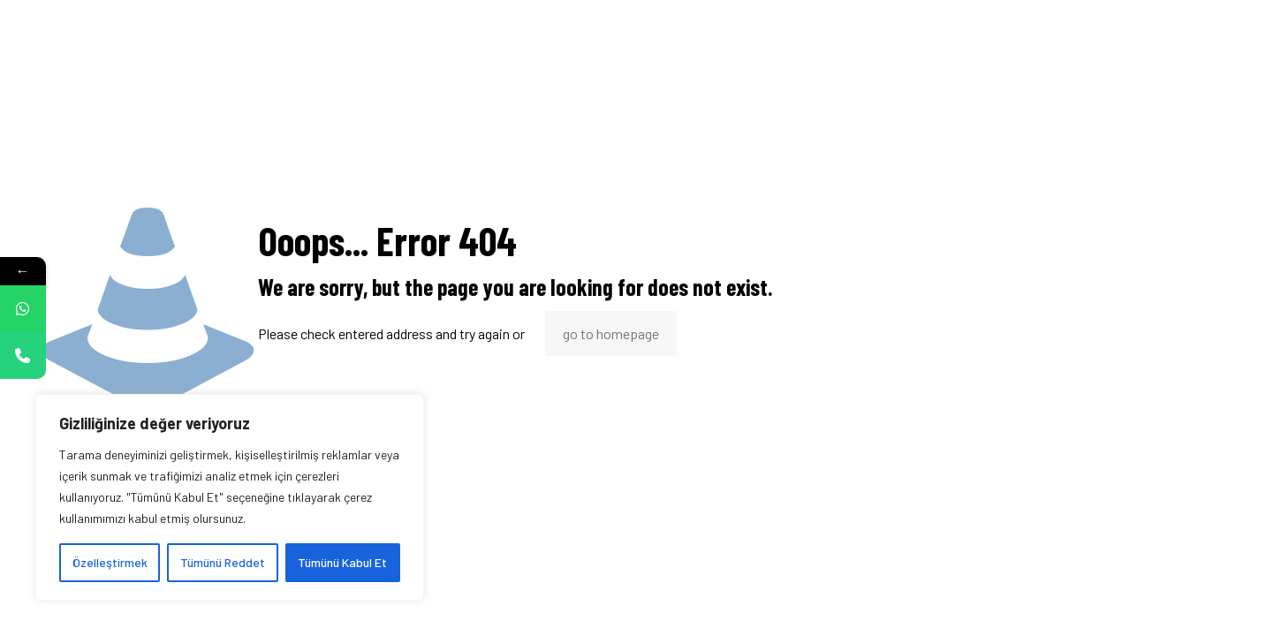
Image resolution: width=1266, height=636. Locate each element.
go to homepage (611, 333)
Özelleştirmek (110, 562)
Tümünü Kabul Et (342, 562)
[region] (229, 497)
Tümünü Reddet (222, 562)
